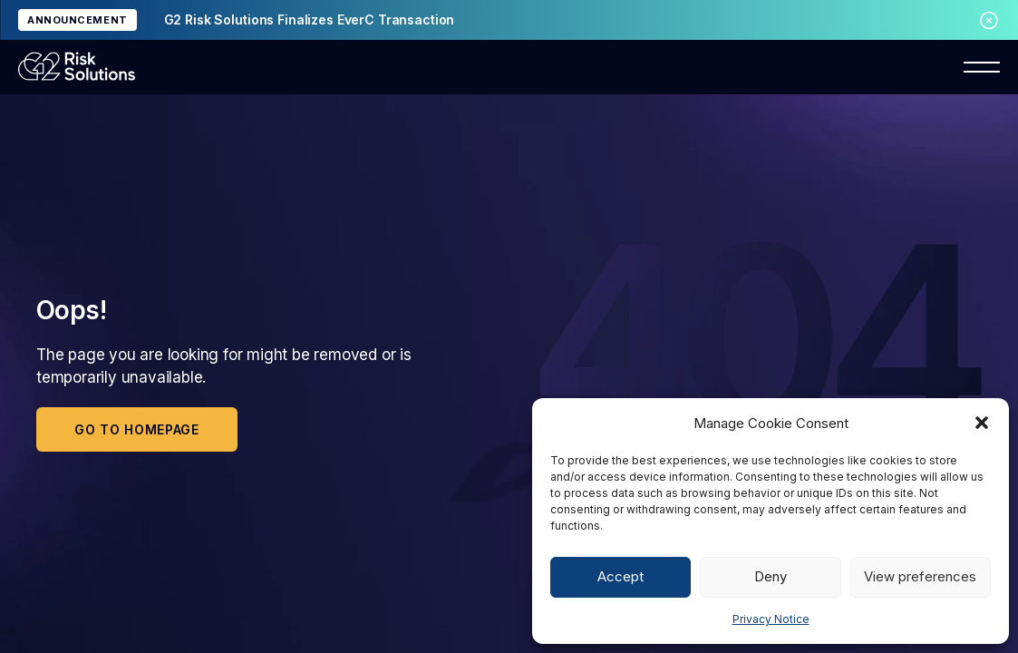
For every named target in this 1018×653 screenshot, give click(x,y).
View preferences (920, 576)
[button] (982, 423)
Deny (770, 576)
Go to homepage (136, 429)
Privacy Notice (771, 619)
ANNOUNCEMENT (77, 20)
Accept (620, 576)
